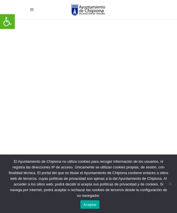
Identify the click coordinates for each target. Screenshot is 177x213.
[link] (7, 21)
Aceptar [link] (90, 204)
